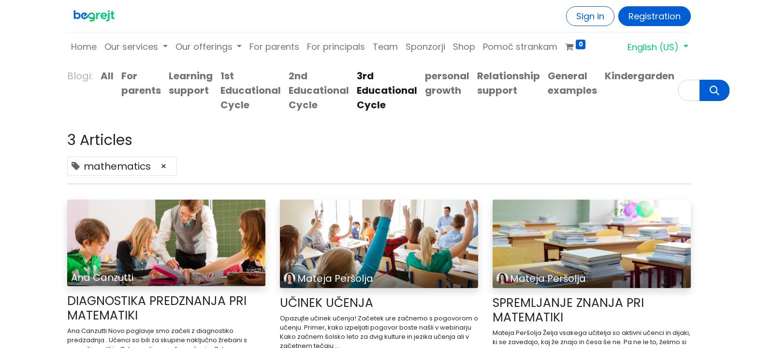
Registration (654, 16)
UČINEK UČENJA (326, 303)
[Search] (714, 90)
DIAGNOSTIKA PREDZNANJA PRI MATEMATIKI (157, 308)
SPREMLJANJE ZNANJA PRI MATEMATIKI (568, 310)
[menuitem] (84, 46)
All (107, 76)
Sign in (590, 16)
